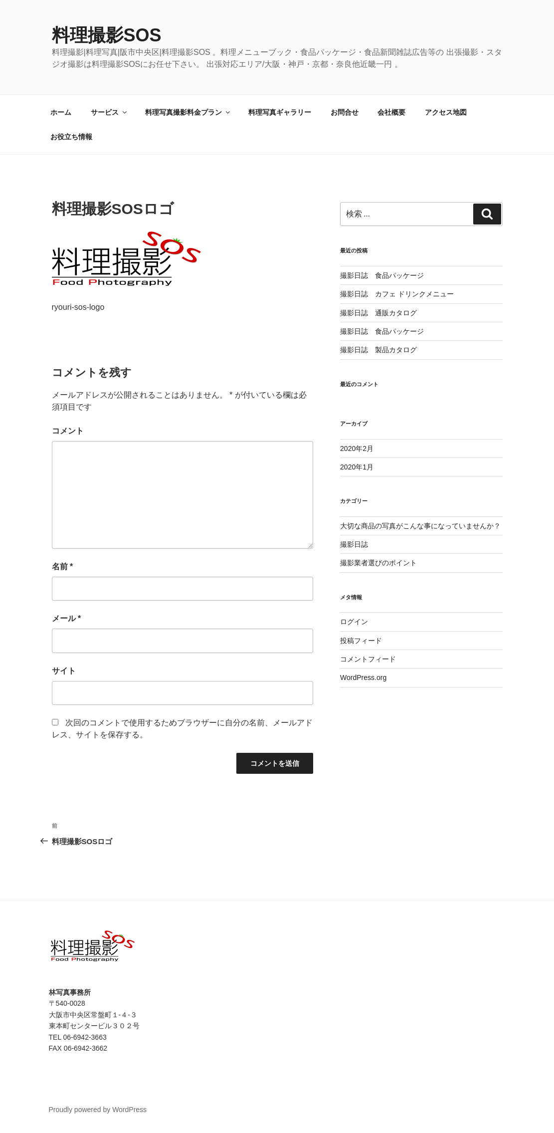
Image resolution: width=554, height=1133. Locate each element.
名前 (62, 566)
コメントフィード (368, 659)
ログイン (354, 622)
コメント (68, 431)
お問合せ (345, 112)
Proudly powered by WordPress (98, 1110)
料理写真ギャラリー (279, 112)
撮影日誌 (354, 544)
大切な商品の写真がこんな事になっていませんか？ (420, 526)
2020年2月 (356, 449)
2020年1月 (356, 467)
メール (66, 618)
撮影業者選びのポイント (378, 563)
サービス (109, 112)
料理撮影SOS (107, 35)
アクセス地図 (446, 112)
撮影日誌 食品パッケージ (382, 275)
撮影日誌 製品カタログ (378, 350)
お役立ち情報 (71, 137)
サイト (64, 671)
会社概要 (391, 112)
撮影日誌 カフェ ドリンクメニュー (397, 294)
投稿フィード (361, 641)
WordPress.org (363, 677)
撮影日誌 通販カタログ (378, 313)
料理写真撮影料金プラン (188, 112)
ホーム (60, 112)
